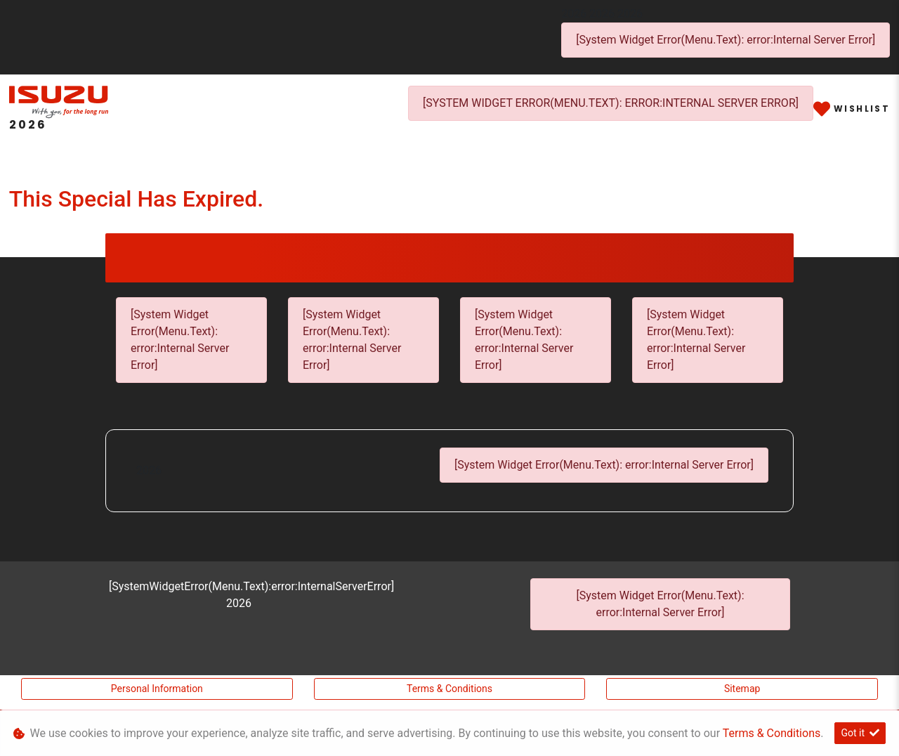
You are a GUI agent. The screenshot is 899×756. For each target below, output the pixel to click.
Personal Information (157, 688)
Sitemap (742, 688)
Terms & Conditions (449, 688)
